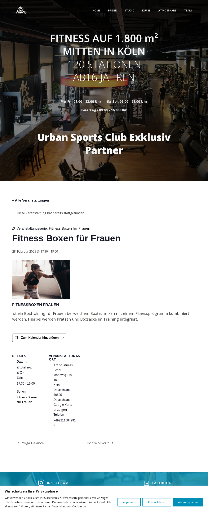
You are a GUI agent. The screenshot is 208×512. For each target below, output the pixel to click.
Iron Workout (98, 443)
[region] (104, 499)
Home (97, 10)
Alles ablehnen (157, 502)
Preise (112, 10)
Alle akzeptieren (188, 502)
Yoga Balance (32, 443)
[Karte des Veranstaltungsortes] (106, 375)
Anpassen (129, 502)
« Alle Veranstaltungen (30, 201)
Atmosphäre (168, 10)
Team (188, 10)
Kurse (147, 10)
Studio (130, 10)
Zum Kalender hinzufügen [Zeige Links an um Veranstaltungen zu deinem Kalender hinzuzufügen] (40, 338)
